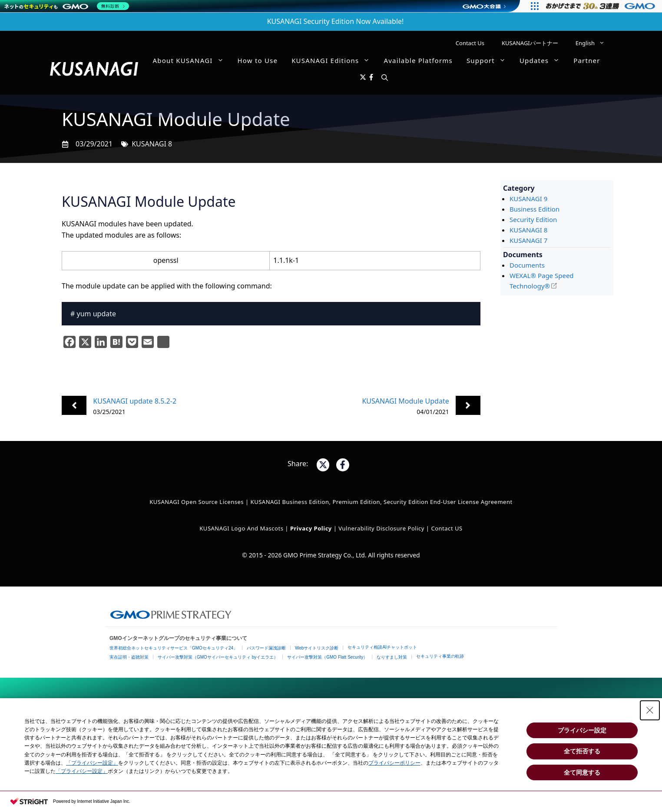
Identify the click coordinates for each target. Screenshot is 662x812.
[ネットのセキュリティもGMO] (66, 6)
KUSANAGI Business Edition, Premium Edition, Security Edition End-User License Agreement (382, 502)
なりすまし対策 (392, 657)
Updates (543, 60)
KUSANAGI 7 (528, 240)
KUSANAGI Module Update (405, 401)
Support (490, 60)
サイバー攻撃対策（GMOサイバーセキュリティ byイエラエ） (218, 657)
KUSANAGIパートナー (530, 43)
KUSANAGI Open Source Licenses (196, 502)
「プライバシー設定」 (92, 763)
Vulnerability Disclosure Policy (381, 528)
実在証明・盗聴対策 (129, 657)
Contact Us (470, 43)
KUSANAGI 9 (528, 198)
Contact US (446, 528)
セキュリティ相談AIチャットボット (382, 647)
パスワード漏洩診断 (266, 648)
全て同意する (582, 772)
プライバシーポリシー (394, 763)
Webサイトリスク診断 (316, 648)
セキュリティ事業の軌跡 (440, 656)
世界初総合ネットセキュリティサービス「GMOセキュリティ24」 (173, 648)
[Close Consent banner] (649, 710)
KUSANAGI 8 (152, 144)
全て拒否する (582, 751)
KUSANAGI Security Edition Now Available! (335, 21)
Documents (527, 265)
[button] (384, 77)
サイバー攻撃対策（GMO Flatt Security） (327, 657)
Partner (586, 60)
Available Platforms (418, 60)
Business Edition (534, 209)
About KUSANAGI (192, 60)
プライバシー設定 (582, 730)
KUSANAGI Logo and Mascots (242, 528)
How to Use (258, 60)
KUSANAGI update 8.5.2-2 (134, 401)
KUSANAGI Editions (334, 60)
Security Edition (533, 219)
